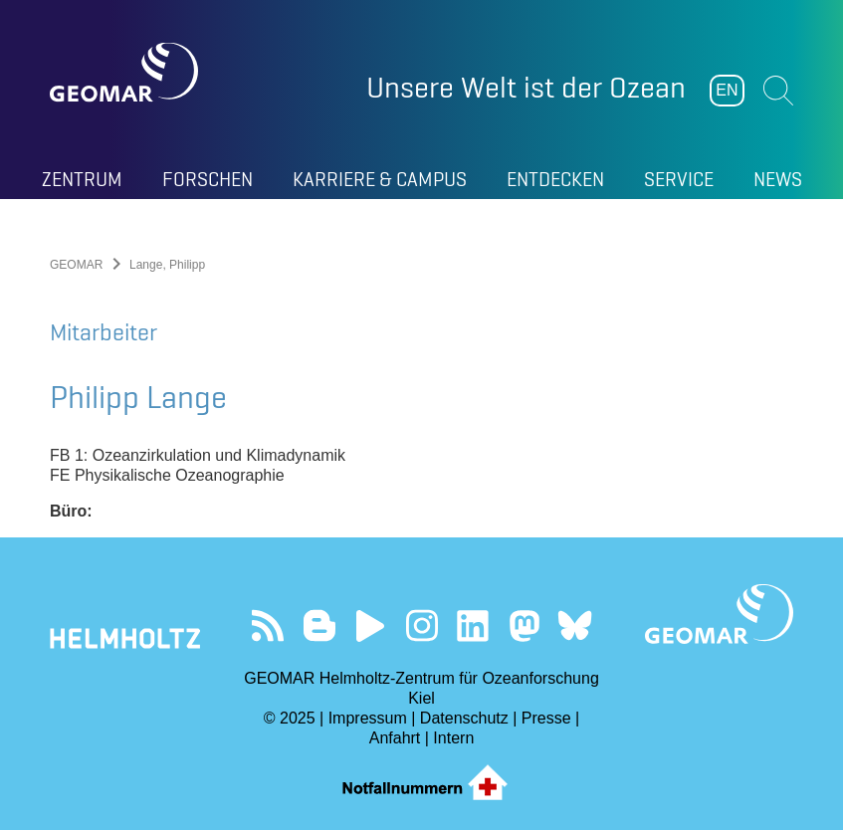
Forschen (207, 179)
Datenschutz (464, 718)
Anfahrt (395, 737)
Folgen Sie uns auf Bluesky (574, 625)
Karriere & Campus (380, 179)
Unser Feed (268, 625)
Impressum (367, 718)
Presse (546, 718)
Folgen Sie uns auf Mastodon (524, 625)
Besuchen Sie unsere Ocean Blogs (319, 625)
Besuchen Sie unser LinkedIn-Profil (472, 625)
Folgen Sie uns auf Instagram (421, 625)
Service (679, 179)
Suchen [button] (778, 90)
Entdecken (555, 179)
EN (727, 90)
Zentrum (82, 179)
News (777, 179)
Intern (453, 737)
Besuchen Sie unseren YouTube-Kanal (370, 625)
